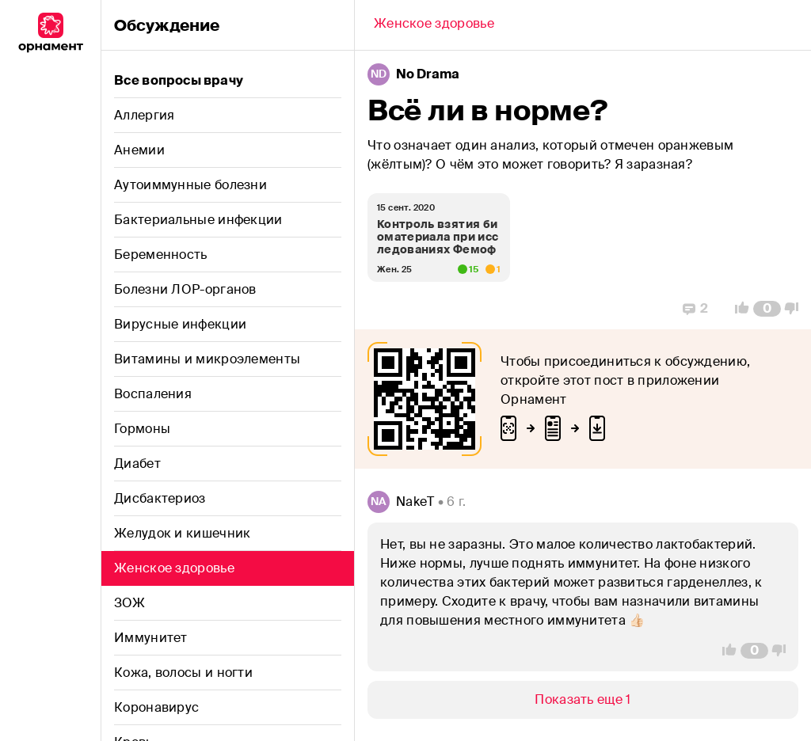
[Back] (434, 25)
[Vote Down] (796, 309)
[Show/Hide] (582, 700)
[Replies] (695, 309)
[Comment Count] (767, 309)
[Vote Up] (737, 308)
